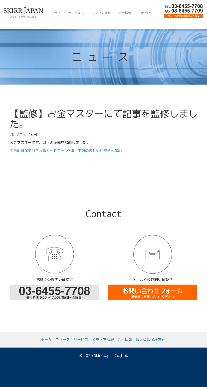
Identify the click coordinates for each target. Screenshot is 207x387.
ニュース (62, 339)
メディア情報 (101, 13)
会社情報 (125, 13)
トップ (55, 13)
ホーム (46, 339)
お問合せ (145, 13)
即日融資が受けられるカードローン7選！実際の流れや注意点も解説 (66, 150)
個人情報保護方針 (150, 339)
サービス (76, 13)
